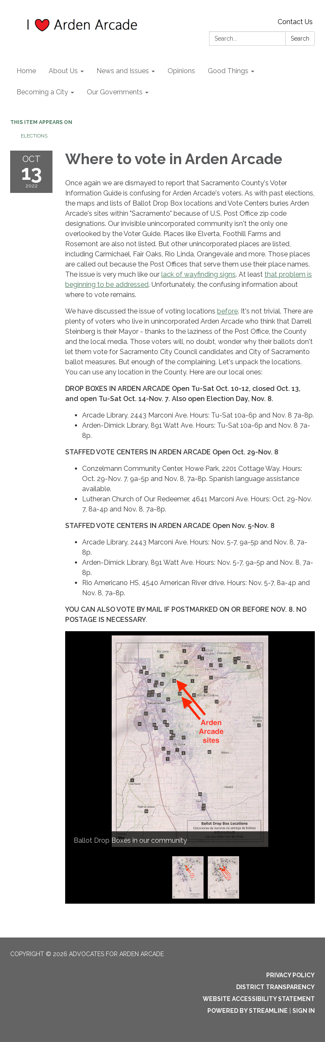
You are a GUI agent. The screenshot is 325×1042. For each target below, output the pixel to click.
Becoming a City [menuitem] (42, 92)
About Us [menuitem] (63, 71)
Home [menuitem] (26, 71)
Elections (34, 136)
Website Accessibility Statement (259, 998)
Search (300, 38)
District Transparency (275, 987)
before (227, 311)
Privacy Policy (290, 975)
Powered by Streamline (247, 1010)
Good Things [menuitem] (228, 71)
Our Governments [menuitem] (115, 92)
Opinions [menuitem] (181, 71)
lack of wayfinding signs (198, 274)
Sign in (303, 1010)
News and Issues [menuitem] (122, 71)
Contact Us (295, 22)
